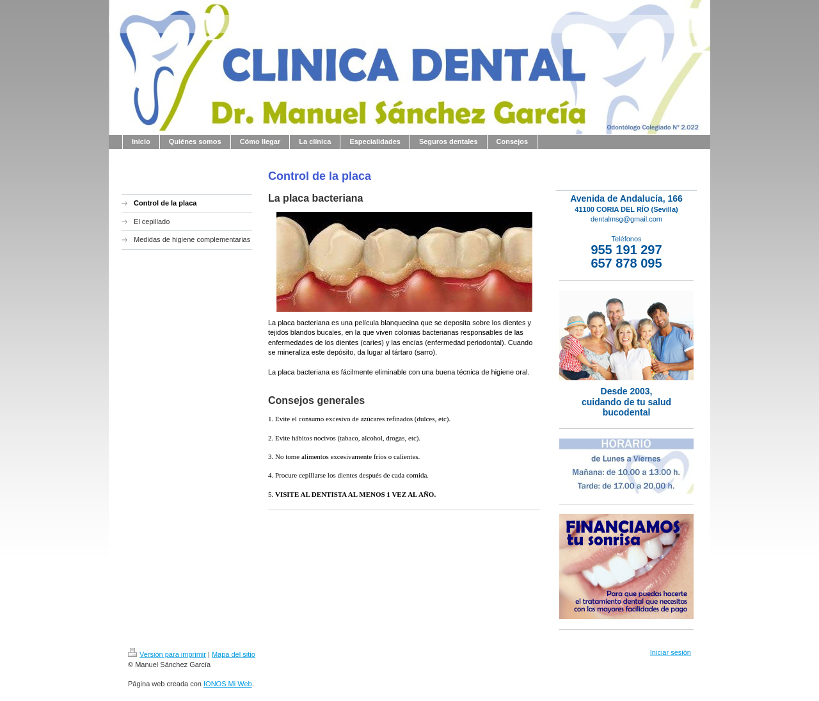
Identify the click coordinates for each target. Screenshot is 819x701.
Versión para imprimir (167, 654)
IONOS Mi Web (227, 684)
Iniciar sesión (670, 652)
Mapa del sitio (233, 654)
